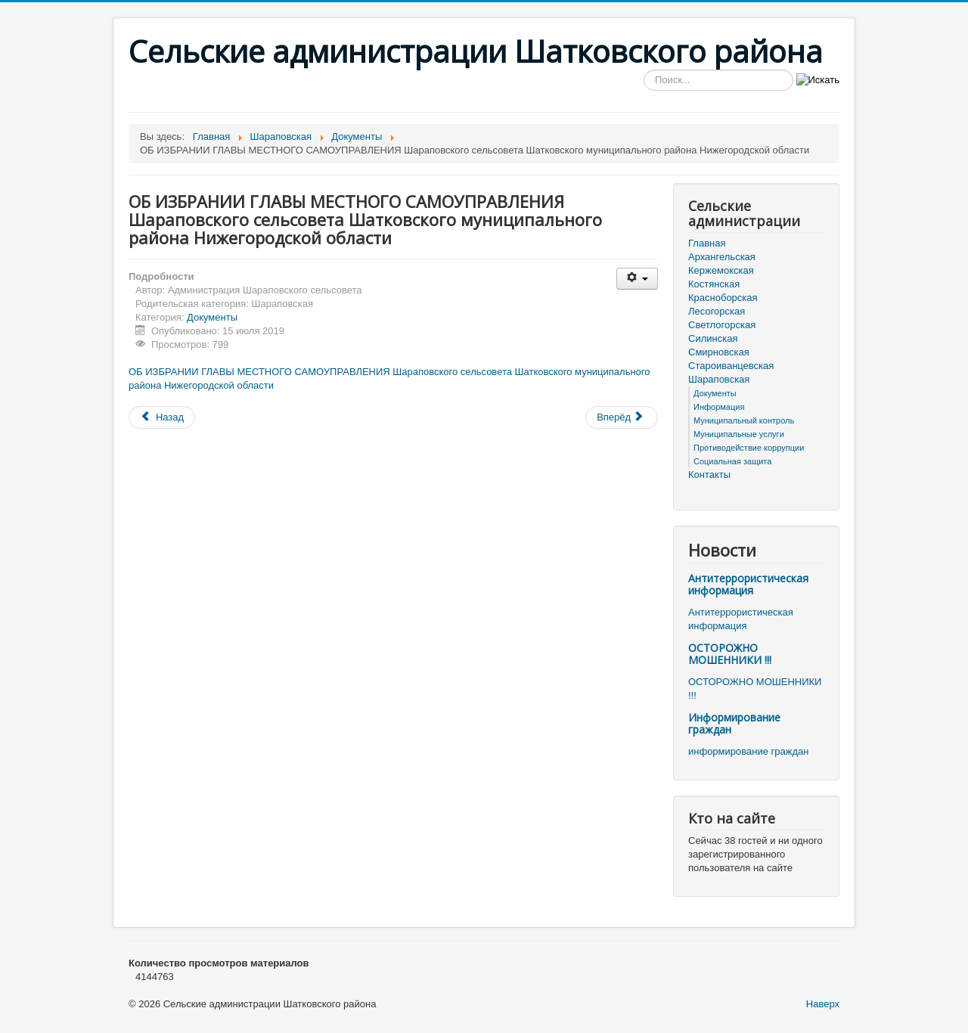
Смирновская (718, 352)
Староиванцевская (731, 365)
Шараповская (718, 379)
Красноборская (723, 297)
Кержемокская (721, 270)
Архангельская (721, 256)
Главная (706, 243)
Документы (212, 317)
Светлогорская (721, 324)
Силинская (712, 338)
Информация (718, 406)
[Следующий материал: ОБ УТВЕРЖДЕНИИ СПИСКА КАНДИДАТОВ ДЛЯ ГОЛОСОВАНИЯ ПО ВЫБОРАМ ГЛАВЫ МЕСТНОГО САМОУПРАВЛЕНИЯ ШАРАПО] (621, 417)
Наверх (822, 1004)
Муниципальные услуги (738, 434)
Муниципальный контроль (743, 420)
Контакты (709, 474)
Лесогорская (716, 311)
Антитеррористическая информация (748, 584)
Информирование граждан (734, 723)
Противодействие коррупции (748, 447)
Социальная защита (732, 461)
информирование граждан (748, 751)
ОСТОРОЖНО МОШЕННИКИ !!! (729, 654)
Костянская (714, 284)
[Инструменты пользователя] (637, 279)
